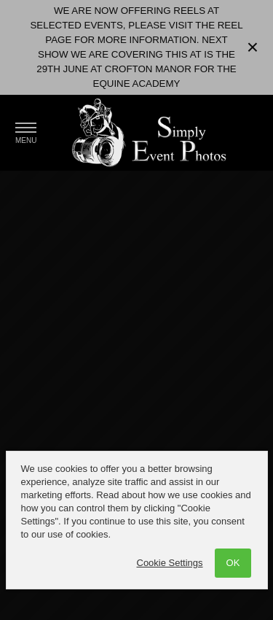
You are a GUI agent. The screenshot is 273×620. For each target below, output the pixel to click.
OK (233, 562)
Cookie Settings (170, 562)
